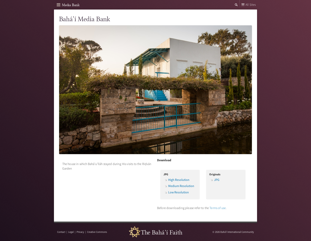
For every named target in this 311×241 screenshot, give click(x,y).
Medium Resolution (181, 186)
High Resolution (178, 180)
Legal (71, 231)
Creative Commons (97, 231)
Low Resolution (178, 192)
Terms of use (217, 208)
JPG (216, 180)
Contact (61, 231)
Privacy (80, 231)
